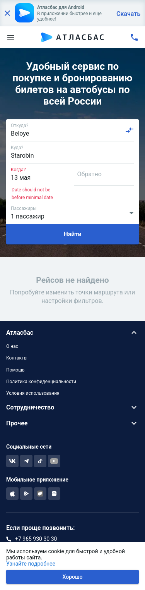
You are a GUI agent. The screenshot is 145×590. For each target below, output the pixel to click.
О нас (12, 346)
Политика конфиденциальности (41, 381)
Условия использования (33, 393)
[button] (72, 332)
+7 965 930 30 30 (36, 539)
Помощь (15, 370)
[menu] (11, 37)
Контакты (16, 358)
